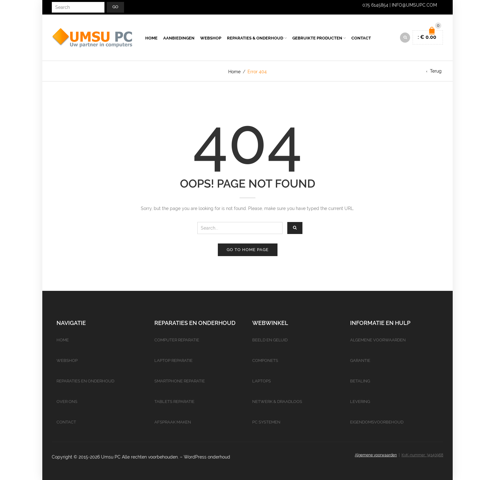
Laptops (261, 381)
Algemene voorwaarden (378, 340)
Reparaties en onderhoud (85, 381)
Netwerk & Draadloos (277, 401)
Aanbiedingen (178, 38)
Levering (360, 401)
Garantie (360, 360)
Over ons (67, 401)
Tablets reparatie (174, 401)
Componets (265, 360)
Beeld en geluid (270, 340)
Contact (361, 38)
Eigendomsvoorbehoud (376, 422)
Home (151, 38)
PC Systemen (266, 422)
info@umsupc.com (414, 5)
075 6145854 (375, 5)
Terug (436, 71)
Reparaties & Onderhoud (255, 38)
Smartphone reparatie (179, 381)
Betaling (360, 381)
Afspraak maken (172, 422)
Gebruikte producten (317, 38)
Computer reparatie (176, 340)
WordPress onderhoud (207, 456)
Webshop (210, 38)
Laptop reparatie (173, 360)
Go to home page (248, 249)
